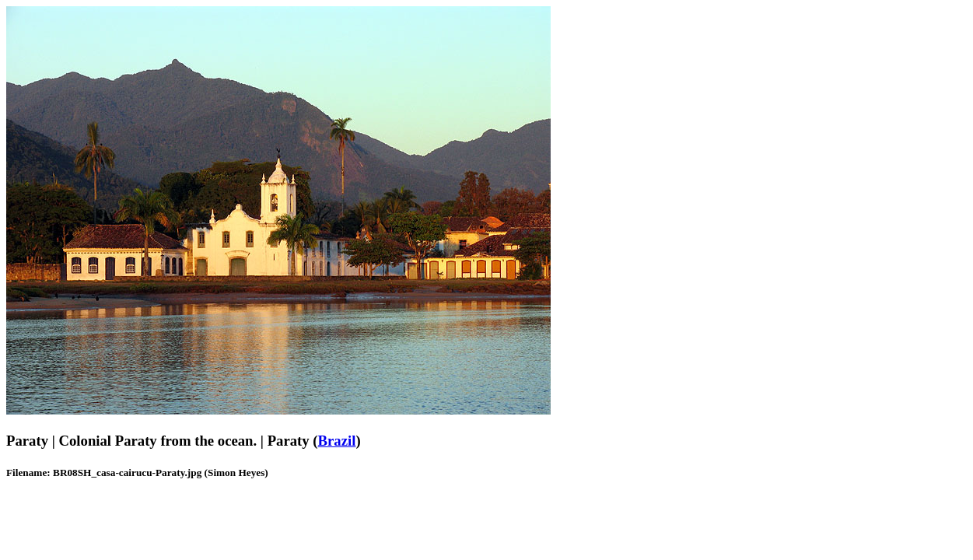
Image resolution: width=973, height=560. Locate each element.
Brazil (337, 440)
